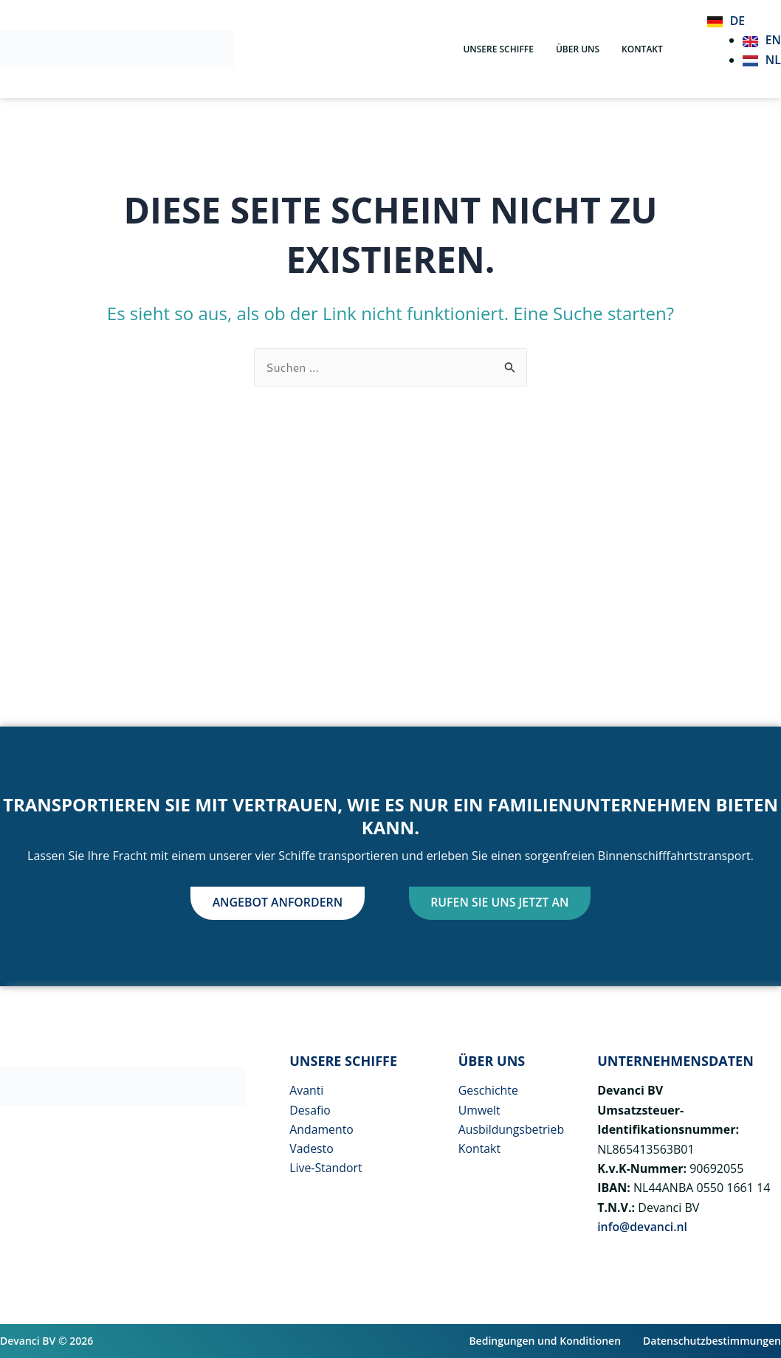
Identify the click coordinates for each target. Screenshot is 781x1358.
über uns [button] (577, 49)
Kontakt (642, 49)
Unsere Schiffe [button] (498, 49)
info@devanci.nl (642, 1227)
